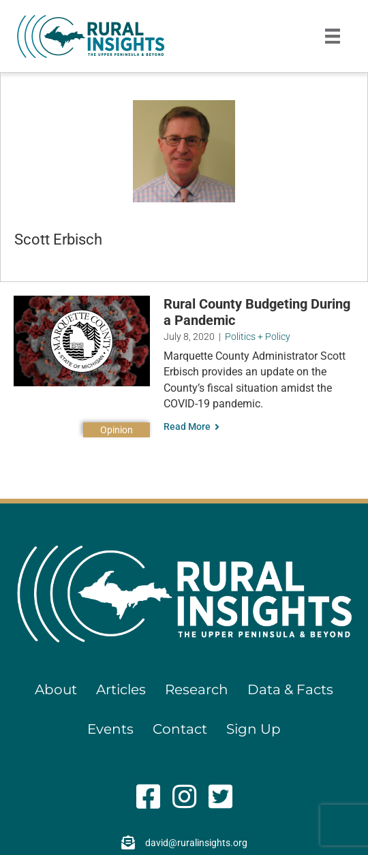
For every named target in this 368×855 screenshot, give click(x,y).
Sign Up (253, 729)
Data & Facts (290, 689)
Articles (121, 689)
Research (196, 689)
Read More (191, 426)
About (56, 689)
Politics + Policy (257, 336)
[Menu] (332, 36)
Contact (180, 729)
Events (110, 729)
